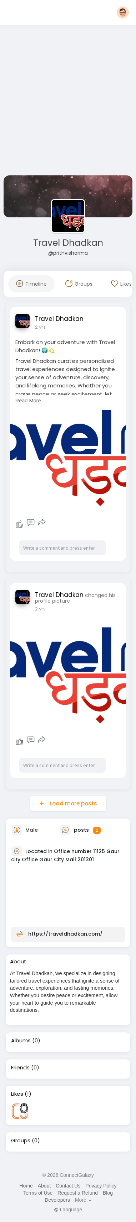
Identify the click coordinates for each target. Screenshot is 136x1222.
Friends (20, 1067)
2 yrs (40, 327)
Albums (21, 1040)
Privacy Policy (100, 1186)
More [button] (83, 1199)
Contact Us (68, 1186)
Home (25, 1186)
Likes (17, 1094)
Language (68, 1209)
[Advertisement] (67, 101)
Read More (28, 400)
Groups (20, 1140)
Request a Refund (77, 1193)
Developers (57, 1200)
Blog (108, 1193)
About (44, 1186)
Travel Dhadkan (68, 243)
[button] (122, 12)
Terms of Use (37, 1193)
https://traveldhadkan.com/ (65, 933)
